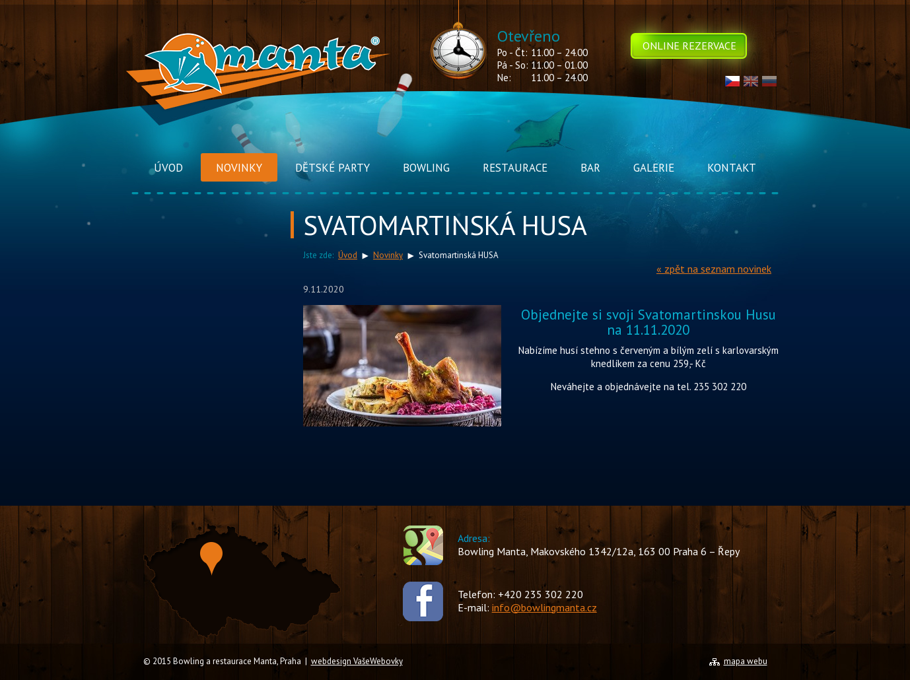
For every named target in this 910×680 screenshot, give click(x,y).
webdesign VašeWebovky (357, 661)
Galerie (653, 167)
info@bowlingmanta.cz (544, 607)
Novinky (239, 167)
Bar (590, 167)
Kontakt (731, 167)
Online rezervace (689, 45)
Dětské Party (332, 167)
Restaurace (515, 167)
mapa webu (745, 661)
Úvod (168, 167)
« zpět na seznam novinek (713, 268)
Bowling (426, 167)
